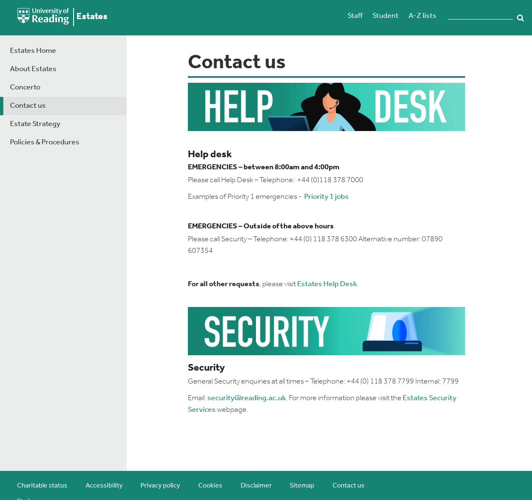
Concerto (25, 88)
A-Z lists (422, 16)
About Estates (33, 69)
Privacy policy (160, 486)
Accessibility (104, 486)
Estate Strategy (35, 124)
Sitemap (302, 486)
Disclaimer (256, 486)
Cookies (210, 486)
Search (520, 18)
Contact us (28, 106)
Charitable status (42, 486)
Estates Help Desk (327, 284)
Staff (354, 16)
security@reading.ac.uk (246, 398)
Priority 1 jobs (326, 197)
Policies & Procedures (44, 142)
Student (385, 16)
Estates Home (33, 51)
